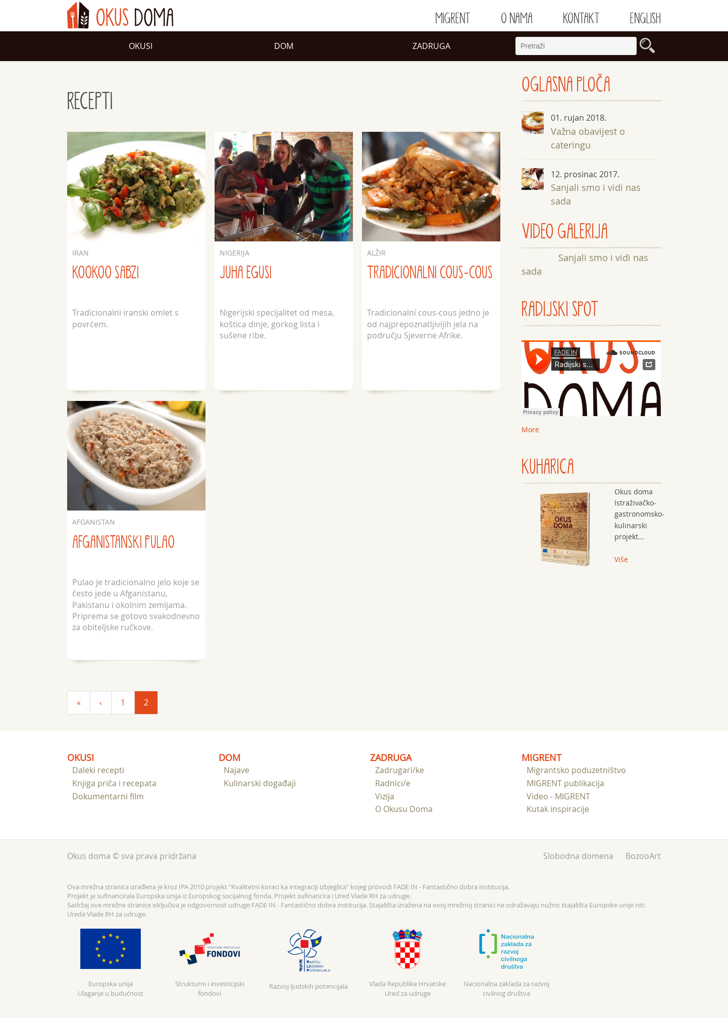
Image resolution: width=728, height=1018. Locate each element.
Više (621, 559)
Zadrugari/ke (399, 770)
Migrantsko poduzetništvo (576, 770)
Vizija (384, 796)
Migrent (453, 19)
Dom (283, 46)
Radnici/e (392, 783)
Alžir (376, 253)
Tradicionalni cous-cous (430, 273)
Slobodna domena (578, 855)
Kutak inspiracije (558, 809)
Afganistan (93, 522)
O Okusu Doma (404, 809)
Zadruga (431, 46)
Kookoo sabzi (105, 273)
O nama (517, 19)
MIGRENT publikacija (565, 783)
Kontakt (581, 19)
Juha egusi (246, 273)
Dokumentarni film (108, 796)
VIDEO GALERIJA (565, 232)
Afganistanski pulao (123, 542)
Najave (236, 770)
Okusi (140, 46)
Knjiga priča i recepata (114, 783)
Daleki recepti (98, 770)
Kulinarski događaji (260, 783)
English (645, 19)
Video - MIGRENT (558, 796)
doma (120, 15)
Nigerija (234, 253)
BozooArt (643, 855)
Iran (80, 253)
